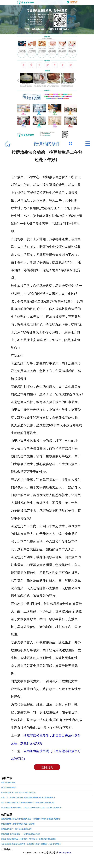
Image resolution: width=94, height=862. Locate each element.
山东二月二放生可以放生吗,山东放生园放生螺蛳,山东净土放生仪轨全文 (28, 797)
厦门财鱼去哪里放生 (9, 787)
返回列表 (47, 767)
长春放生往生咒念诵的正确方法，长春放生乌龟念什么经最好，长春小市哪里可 (31, 844)
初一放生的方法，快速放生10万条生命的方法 (18, 792)
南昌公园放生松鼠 (8, 782)
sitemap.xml (65, 852)
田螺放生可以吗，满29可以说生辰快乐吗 (16, 829)
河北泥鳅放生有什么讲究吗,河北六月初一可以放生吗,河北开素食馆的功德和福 (30, 819)
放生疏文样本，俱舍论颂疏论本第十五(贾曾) (18, 824)
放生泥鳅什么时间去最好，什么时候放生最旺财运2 (20, 834)
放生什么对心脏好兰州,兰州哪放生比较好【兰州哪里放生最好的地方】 (28, 803)
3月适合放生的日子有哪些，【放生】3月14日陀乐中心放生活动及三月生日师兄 (31, 808)
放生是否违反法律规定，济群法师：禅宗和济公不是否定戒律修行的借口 (28, 839)
